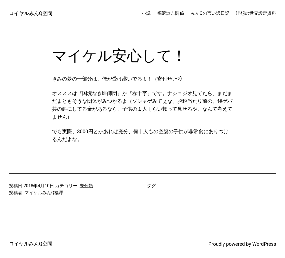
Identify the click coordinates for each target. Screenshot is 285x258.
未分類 (86, 185)
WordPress (264, 244)
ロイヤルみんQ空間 (30, 13)
